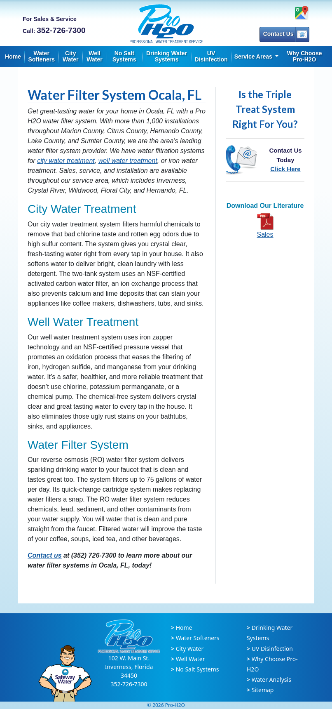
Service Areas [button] (254, 56)
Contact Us (285, 34)
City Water (70, 56)
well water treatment (127, 160)
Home (13, 56)
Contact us (45, 555)
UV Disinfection (211, 56)
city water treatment (66, 160)
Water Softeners (41, 56)
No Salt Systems (124, 56)
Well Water (94, 56)
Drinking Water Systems (166, 56)
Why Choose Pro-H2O (304, 56)
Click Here (285, 168)
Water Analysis (271, 679)
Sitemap (263, 690)
